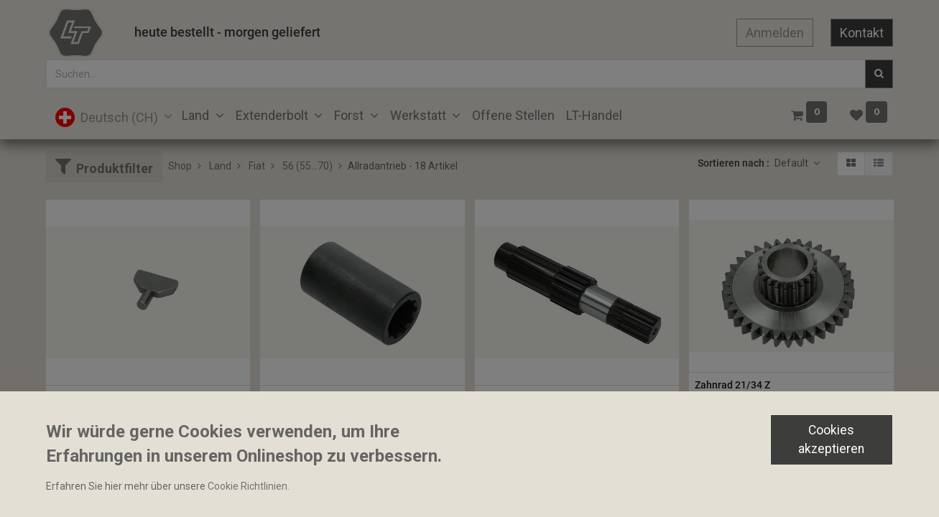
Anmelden (775, 32)
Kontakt (862, 32)
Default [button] (792, 163)
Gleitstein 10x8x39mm (103, 398)
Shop (180, 166)
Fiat (257, 166)
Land (220, 166)
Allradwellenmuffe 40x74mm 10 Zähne (354, 398)
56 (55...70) (307, 166)
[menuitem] (513, 115)
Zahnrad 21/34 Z (732, 385)
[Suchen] (879, 74)
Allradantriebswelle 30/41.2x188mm (564, 398)
